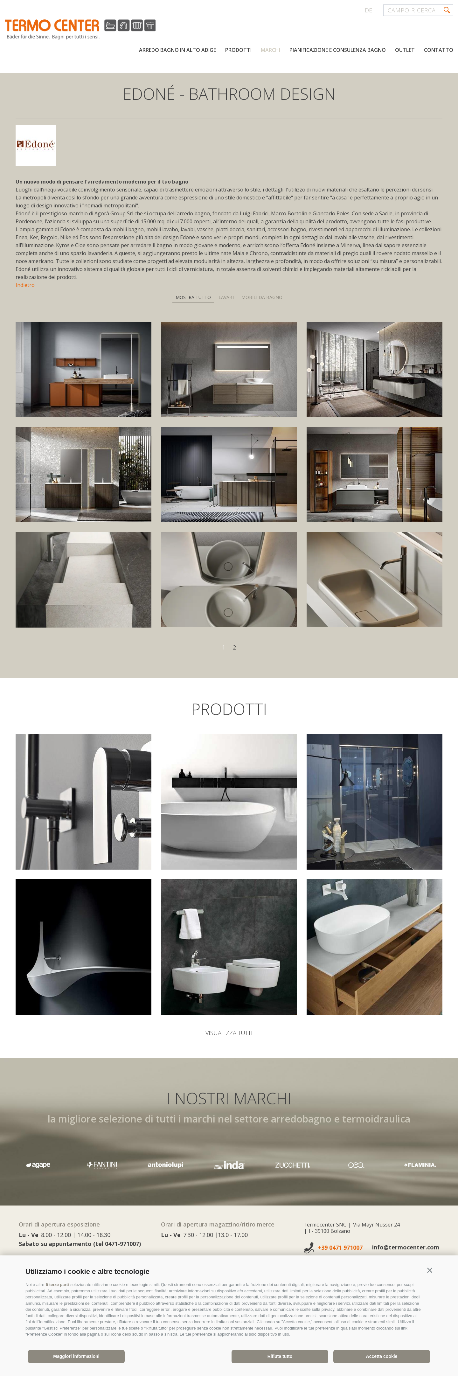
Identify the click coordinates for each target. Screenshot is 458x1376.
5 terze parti (57, 1284)
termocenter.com (81, 29)
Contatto (438, 50)
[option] (229, 1165)
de (368, 10)
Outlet (405, 50)
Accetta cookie (382, 1356)
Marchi (270, 50)
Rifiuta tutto (280, 1356)
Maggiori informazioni (76, 1356)
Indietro (25, 284)
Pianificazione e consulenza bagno (337, 50)
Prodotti (238, 50)
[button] (430, 1270)
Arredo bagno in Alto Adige (177, 50)
